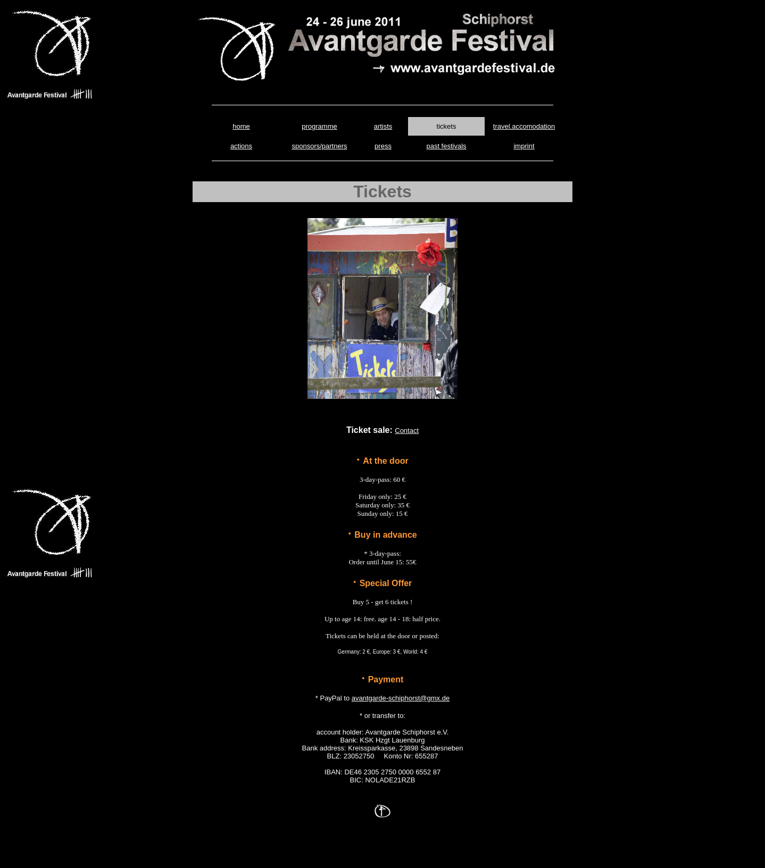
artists (383, 126)
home (241, 126)
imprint (523, 146)
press (383, 146)
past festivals (446, 146)
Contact (407, 431)
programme (319, 126)
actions (241, 146)
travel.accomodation (524, 126)
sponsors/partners (319, 146)
